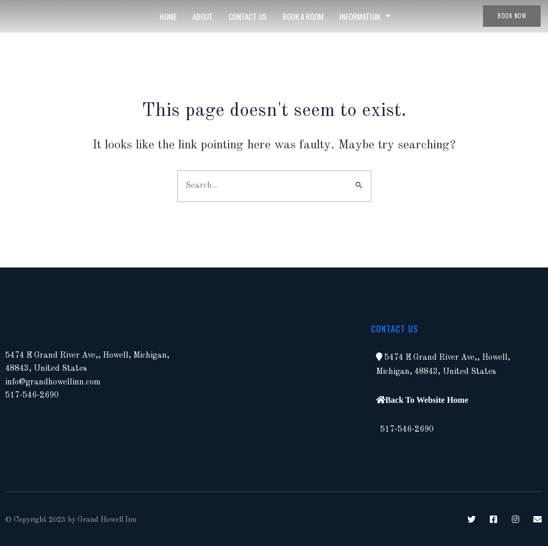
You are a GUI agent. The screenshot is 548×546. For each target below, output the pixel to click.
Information (364, 16)
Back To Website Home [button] (426, 399)
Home (168, 16)
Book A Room (303, 16)
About (202, 16)
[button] (379, 356)
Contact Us (248, 16)
